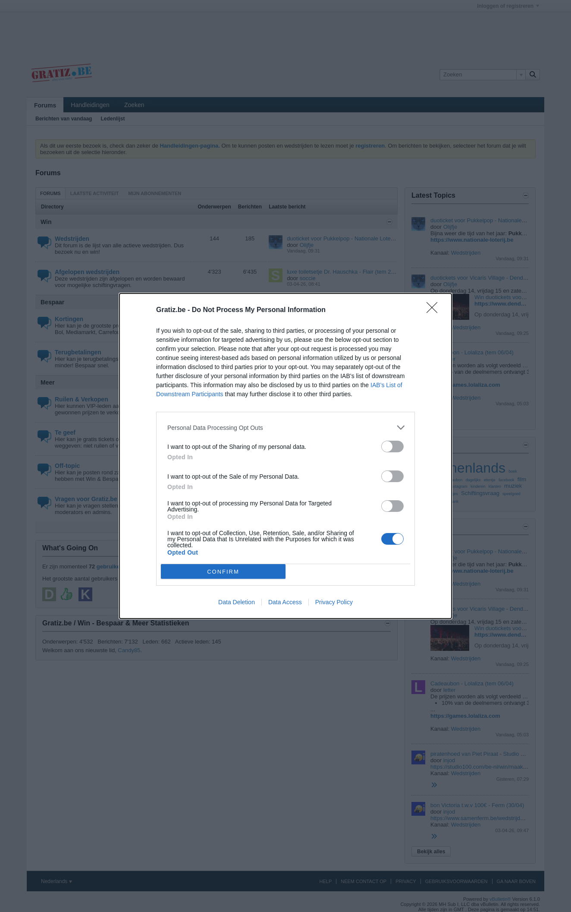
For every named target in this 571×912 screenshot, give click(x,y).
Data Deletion (236, 602)
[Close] (435, 310)
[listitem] (285, 427)
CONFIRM (223, 571)
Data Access (285, 602)
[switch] (392, 446)
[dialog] (285, 456)
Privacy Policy (334, 602)
